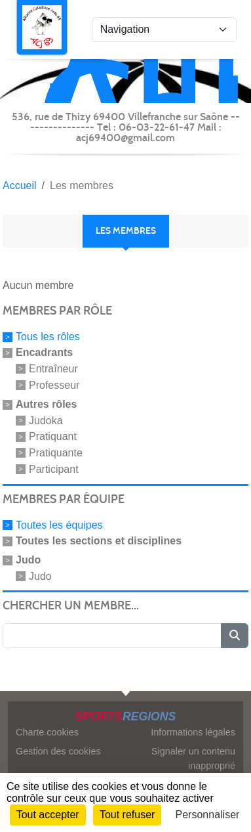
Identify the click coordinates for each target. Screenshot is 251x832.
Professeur (54, 385)
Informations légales (193, 732)
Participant (54, 469)
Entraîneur (53, 368)
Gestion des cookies (58, 751)
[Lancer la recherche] (234, 635)
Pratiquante (56, 452)
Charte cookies (47, 732)
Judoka (46, 420)
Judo (40, 575)
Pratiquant (53, 436)
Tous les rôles (48, 336)
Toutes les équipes (59, 525)
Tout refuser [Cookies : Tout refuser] (127, 814)
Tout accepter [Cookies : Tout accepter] (47, 814)
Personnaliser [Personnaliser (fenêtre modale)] (208, 814)
